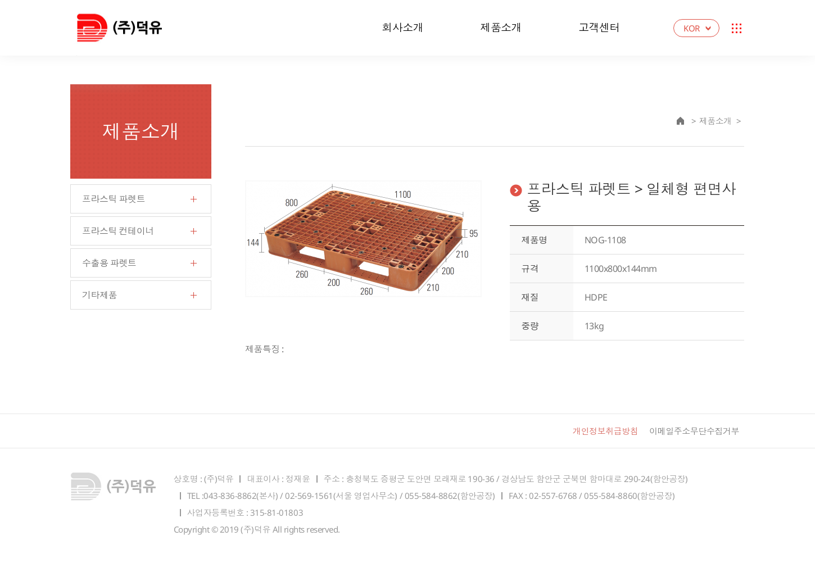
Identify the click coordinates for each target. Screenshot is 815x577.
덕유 (131, 28)
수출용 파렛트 (109, 263)
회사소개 (402, 27)
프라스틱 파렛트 (113, 199)
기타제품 (99, 295)
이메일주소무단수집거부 (694, 431)
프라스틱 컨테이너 (118, 231)
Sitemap (736, 28)
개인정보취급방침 (605, 431)
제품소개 (501, 27)
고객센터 (599, 27)
